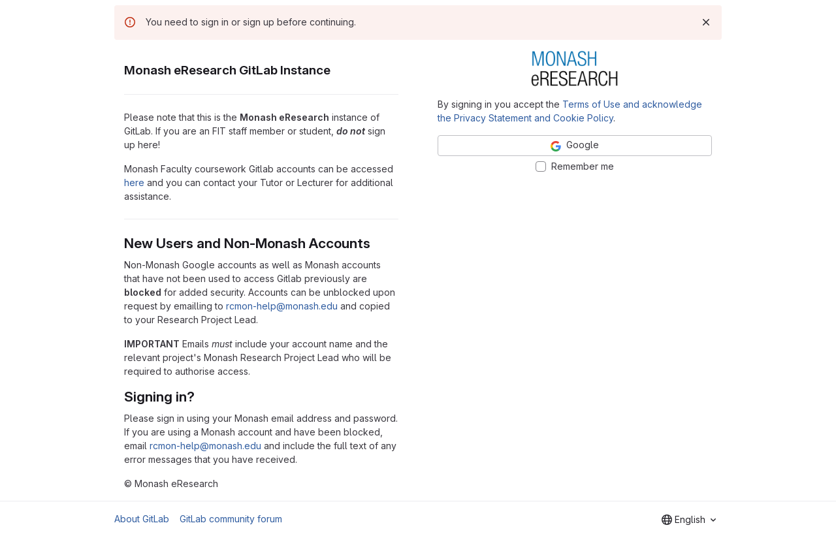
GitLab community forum (231, 518)
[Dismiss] (706, 22)
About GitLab (141, 518)
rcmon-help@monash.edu (282, 305)
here (134, 182)
